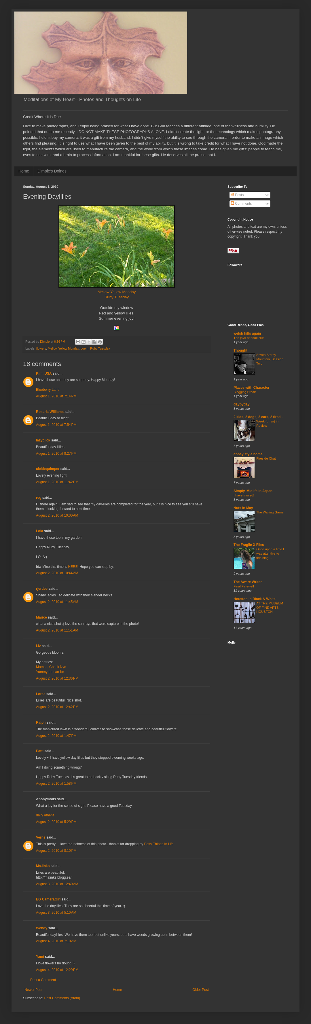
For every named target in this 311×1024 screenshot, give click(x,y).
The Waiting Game (270, 512)
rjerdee (42, 589)
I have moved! (244, 495)
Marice (41, 617)
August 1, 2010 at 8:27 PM (56, 454)
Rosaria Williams (50, 412)
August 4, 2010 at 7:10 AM (56, 941)
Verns (40, 837)
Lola (39, 531)
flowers (41, 348)
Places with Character (252, 388)
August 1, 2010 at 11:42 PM (57, 482)
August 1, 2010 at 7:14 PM (56, 396)
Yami (40, 957)
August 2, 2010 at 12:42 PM (57, 707)
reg (38, 498)
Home (23, 171)
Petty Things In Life (159, 844)
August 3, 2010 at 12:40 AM (57, 884)
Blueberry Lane (47, 390)
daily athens (45, 815)
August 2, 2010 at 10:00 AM (57, 515)
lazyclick (43, 440)
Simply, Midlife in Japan (253, 491)
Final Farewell (244, 586)
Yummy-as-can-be (50, 672)
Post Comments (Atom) (62, 998)
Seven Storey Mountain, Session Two (269, 359)
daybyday (241, 404)
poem (84, 348)
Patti (39, 751)
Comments (241, 204)
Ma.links (43, 866)
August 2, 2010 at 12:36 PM (57, 678)
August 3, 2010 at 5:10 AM (56, 913)
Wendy (41, 928)
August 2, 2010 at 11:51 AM (57, 630)
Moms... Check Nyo (51, 667)
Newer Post (33, 990)
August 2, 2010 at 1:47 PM (56, 736)
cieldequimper (47, 469)
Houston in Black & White (255, 599)
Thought (240, 350)
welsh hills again (247, 333)
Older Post (200, 990)
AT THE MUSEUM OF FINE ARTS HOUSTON (269, 608)
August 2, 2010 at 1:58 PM (56, 784)
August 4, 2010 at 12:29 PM (57, 970)
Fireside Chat (266, 458)
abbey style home (248, 454)
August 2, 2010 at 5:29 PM (56, 822)
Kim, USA (44, 373)
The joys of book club (249, 338)
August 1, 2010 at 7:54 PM (56, 425)
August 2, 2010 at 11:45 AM (57, 602)
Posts (237, 195)
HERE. (73, 567)
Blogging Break (245, 392)
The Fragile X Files (249, 545)
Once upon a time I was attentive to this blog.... (270, 553)
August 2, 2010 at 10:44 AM (57, 573)
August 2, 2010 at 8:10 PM (56, 851)
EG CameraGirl (48, 899)
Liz (38, 646)
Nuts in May (243, 508)
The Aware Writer (248, 582)
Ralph (40, 722)
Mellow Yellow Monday (117, 292)
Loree (40, 694)
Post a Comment (43, 980)
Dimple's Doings (52, 171)
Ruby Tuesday (117, 297)
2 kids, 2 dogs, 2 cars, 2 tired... (258, 417)
